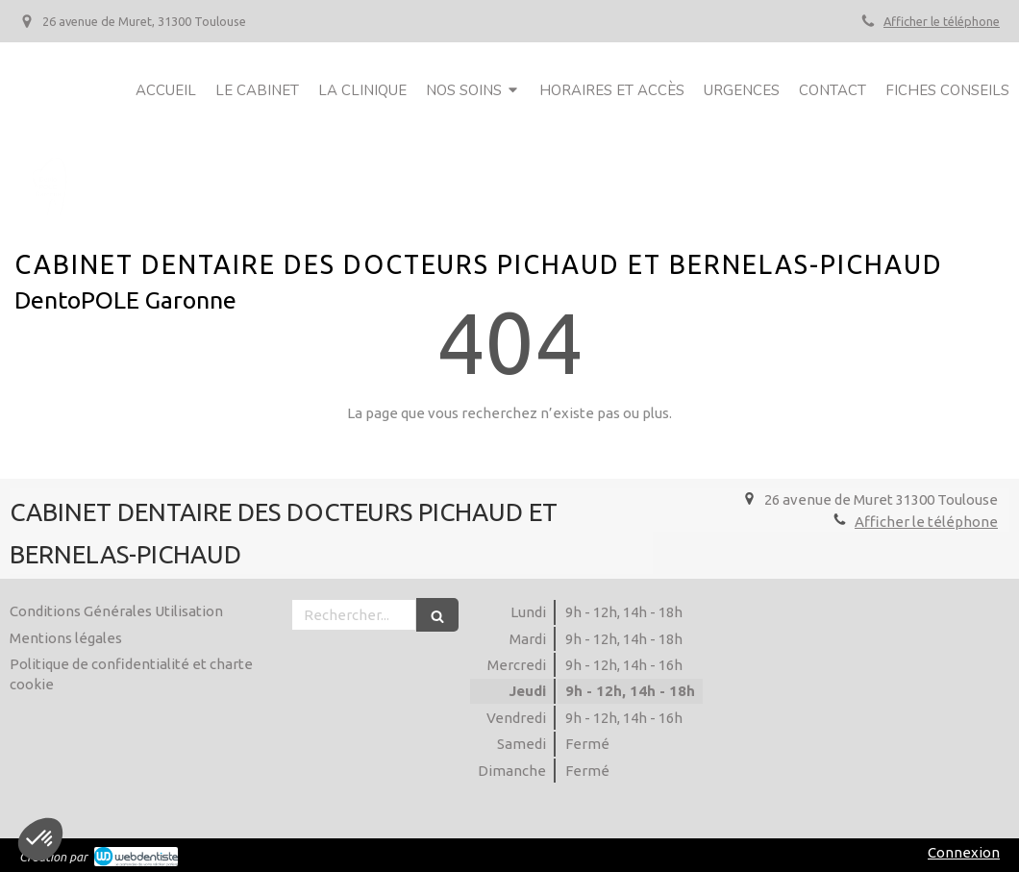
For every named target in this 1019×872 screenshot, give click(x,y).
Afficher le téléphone (941, 21)
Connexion (964, 852)
